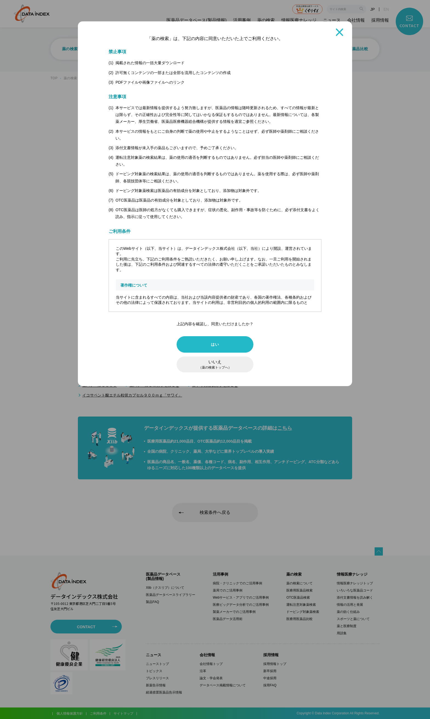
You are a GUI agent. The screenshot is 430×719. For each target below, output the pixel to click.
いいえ (215, 364)
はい (215, 344)
